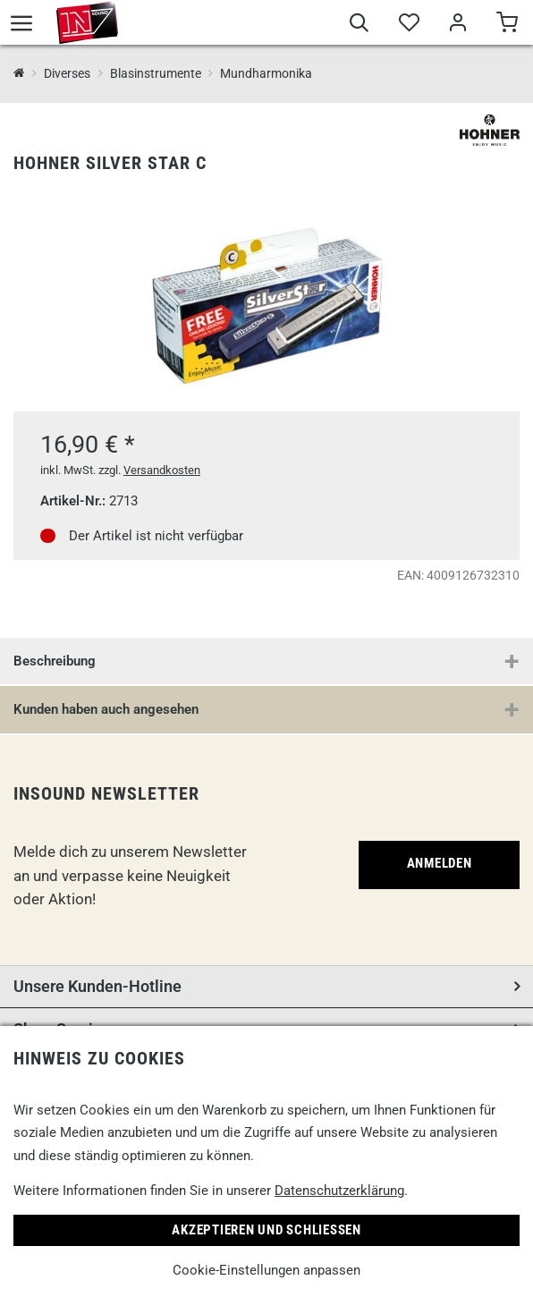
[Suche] (359, 25)
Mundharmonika (266, 73)
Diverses (67, 73)
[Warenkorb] (506, 25)
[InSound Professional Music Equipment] (19, 73)
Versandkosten (161, 470)
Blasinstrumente (155, 73)
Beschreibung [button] (54, 661)
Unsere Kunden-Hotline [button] (97, 986)
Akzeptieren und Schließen (266, 1230)
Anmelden (439, 863)
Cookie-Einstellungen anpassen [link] (266, 1270)
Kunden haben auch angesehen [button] (106, 709)
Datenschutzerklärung (339, 1191)
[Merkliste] (408, 25)
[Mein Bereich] (457, 25)
